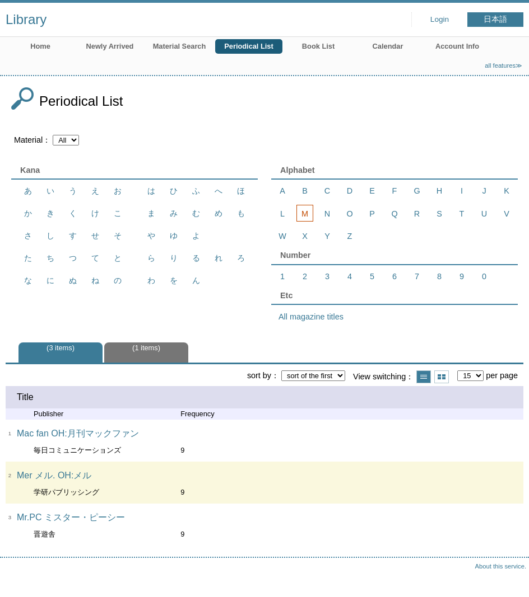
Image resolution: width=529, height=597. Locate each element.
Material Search (179, 46)
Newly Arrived (110, 46)
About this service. (500, 566)
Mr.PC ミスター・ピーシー (71, 517)
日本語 (495, 19)
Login (439, 19)
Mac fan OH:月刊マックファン (78, 433)
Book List (318, 46)
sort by (259, 375)
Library (26, 19)
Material (28, 139)
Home (40, 46)
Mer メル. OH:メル (54, 475)
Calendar (388, 46)
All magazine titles (311, 316)
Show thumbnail (441, 376)
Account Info (457, 46)
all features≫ (503, 65)
